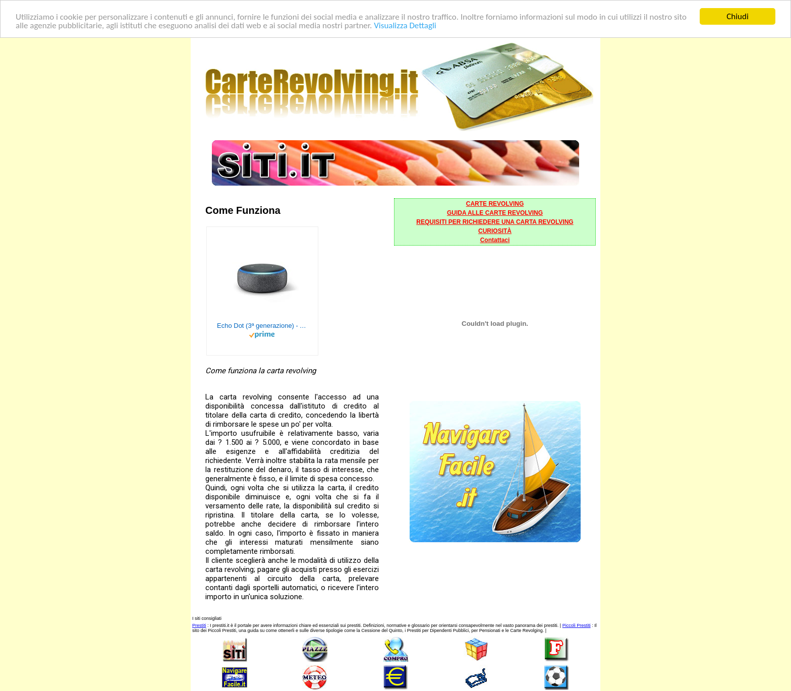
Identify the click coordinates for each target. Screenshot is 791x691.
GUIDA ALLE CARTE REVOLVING (495, 212)
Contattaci (495, 240)
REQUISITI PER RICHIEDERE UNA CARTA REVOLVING (494, 221)
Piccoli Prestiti (576, 625)
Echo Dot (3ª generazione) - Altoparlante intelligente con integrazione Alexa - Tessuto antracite (262, 325)
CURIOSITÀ (495, 231)
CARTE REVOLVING (495, 203)
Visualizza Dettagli (405, 25)
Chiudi (737, 16)
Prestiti (199, 625)
